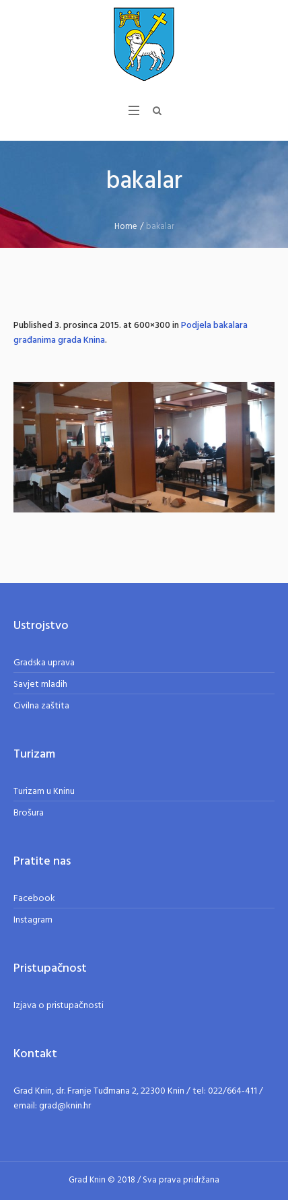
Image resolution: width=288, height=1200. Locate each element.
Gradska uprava (44, 663)
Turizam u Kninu (44, 791)
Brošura (28, 813)
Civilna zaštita (41, 706)
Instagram (32, 920)
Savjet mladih (40, 684)
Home (125, 227)
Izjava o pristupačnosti (58, 1005)
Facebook (34, 898)
